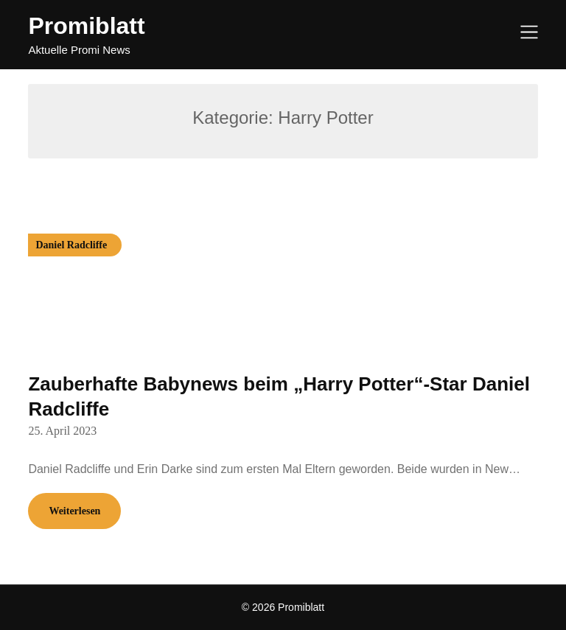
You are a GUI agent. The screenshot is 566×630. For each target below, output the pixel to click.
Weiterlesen (74, 511)
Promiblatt (86, 26)
